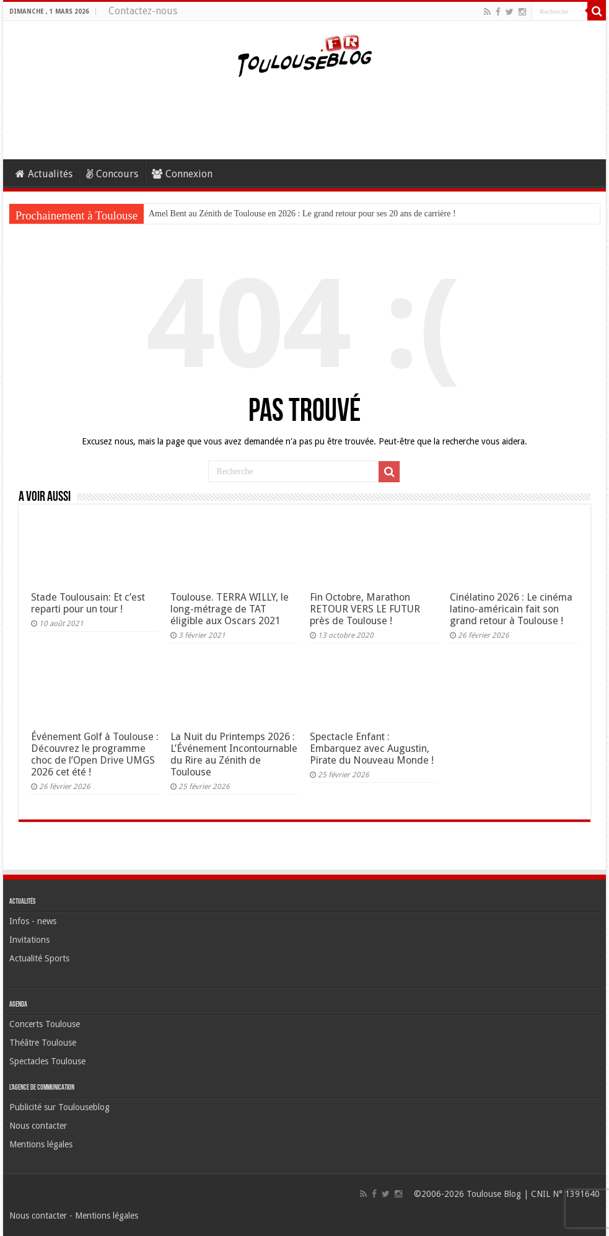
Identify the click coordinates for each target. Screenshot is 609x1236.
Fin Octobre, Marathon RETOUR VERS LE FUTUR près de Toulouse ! (365, 609)
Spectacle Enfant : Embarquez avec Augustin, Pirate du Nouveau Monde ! (372, 748)
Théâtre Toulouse (42, 1043)
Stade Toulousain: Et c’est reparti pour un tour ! (88, 603)
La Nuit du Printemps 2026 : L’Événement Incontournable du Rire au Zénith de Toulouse (233, 754)
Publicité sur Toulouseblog (59, 1107)
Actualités (43, 174)
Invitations (29, 940)
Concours (112, 174)
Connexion (182, 174)
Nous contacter (38, 1126)
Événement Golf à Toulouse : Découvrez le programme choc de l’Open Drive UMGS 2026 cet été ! (95, 754)
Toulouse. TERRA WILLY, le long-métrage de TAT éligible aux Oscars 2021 (229, 609)
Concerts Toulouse (44, 1024)
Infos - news (32, 921)
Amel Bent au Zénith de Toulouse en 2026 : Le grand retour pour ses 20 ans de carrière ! (302, 213)
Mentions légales (40, 1144)
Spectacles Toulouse (47, 1061)
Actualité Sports (39, 958)
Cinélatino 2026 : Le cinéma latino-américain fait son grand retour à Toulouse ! (511, 609)
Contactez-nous (142, 11)
